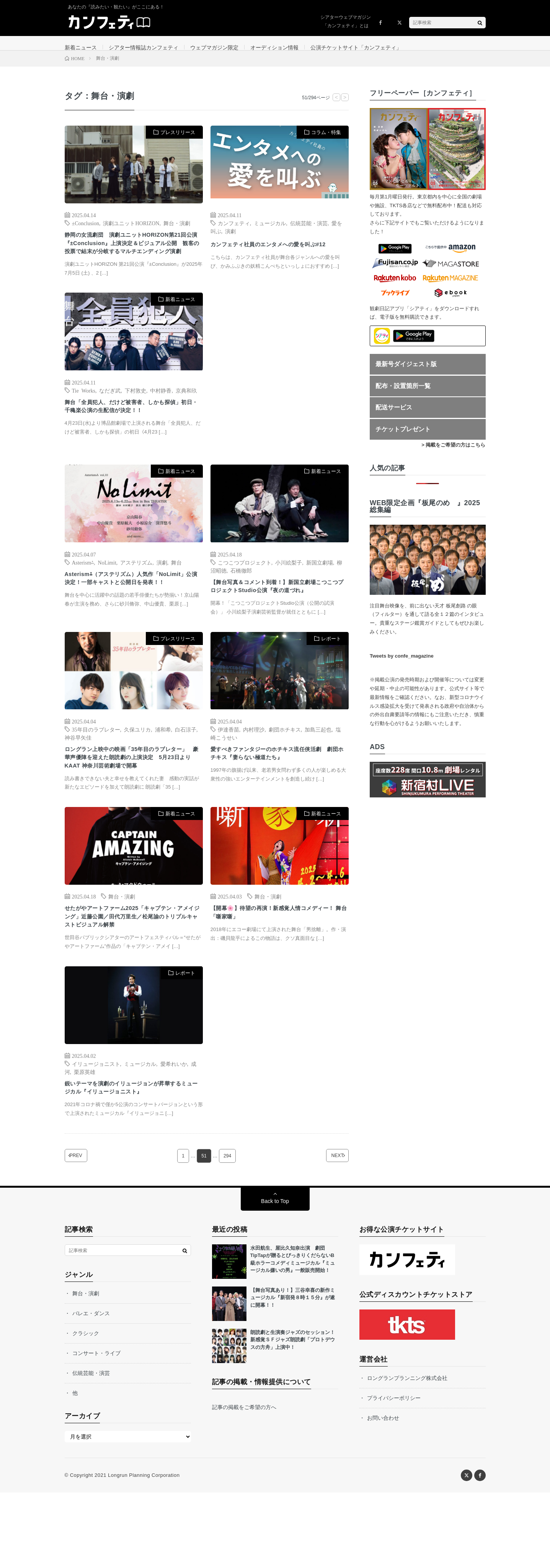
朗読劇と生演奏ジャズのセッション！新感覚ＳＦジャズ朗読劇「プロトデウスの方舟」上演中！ (292, 1415)
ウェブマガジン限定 (214, 47)
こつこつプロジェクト (244, 587)
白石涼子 (185, 768)
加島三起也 (318, 768)
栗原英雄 (84, 1143)
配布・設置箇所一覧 (403, 394)
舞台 (176, 587)
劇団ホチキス (285, 768)
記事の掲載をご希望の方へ (244, 1483)
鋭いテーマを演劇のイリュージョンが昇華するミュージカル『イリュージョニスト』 (132, 1161)
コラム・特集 (326, 141)
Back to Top (275, 1276)
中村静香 (160, 415)
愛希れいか (173, 1135)
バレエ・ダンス (91, 1389)
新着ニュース (81, 47)
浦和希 (163, 768)
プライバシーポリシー (394, 1473)
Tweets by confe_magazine (402, 665)
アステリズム (136, 587)
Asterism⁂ (83, 587)
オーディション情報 (274, 47)
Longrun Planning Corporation (144, 1550)
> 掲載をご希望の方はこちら (453, 454)
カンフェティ (234, 231)
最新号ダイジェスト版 (406, 373)
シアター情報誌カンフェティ (143, 47)
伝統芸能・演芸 (309, 231)
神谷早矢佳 (78, 776)
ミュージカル (270, 231)
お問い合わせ (383, 1493)
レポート (331, 677)
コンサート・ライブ (96, 1429)
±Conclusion (85, 231)
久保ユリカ (137, 768)
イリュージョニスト (96, 1135)
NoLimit (107, 587)
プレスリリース (177, 141)
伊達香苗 (228, 768)
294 (228, 1231)
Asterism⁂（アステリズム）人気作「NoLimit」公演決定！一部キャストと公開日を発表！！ (131, 610)
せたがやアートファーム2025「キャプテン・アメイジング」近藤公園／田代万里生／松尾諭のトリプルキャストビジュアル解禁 (132, 980)
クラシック (85, 1409)
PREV (87, 1231)
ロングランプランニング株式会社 (407, 1453)
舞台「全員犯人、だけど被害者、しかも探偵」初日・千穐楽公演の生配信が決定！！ (132, 433)
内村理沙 (253, 768)
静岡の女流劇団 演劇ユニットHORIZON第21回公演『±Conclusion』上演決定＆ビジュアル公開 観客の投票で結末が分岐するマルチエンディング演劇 (133, 260)
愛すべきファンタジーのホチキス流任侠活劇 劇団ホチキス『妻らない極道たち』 (278, 795)
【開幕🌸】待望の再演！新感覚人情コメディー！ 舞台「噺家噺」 (279, 970)
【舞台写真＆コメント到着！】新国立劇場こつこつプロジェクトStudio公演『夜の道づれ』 (278, 618)
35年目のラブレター (96, 768)
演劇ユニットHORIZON (131, 231)
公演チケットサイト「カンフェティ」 (355, 47)
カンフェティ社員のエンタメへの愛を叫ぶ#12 (278, 258)
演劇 (230, 239)
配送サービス (393, 416)
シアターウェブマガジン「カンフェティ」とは (345, 21)
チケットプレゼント (403, 438)
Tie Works (83, 415)
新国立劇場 (319, 587)
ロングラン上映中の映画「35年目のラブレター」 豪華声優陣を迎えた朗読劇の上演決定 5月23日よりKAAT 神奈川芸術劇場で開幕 (132, 805)
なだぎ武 (110, 415)
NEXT (326, 1231)
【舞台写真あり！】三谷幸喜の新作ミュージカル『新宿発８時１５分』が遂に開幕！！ (292, 1373)
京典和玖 (186, 415)
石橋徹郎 (241, 595)
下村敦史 (135, 415)
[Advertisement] (280, 396)
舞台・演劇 (176, 231)
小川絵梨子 (288, 587)
